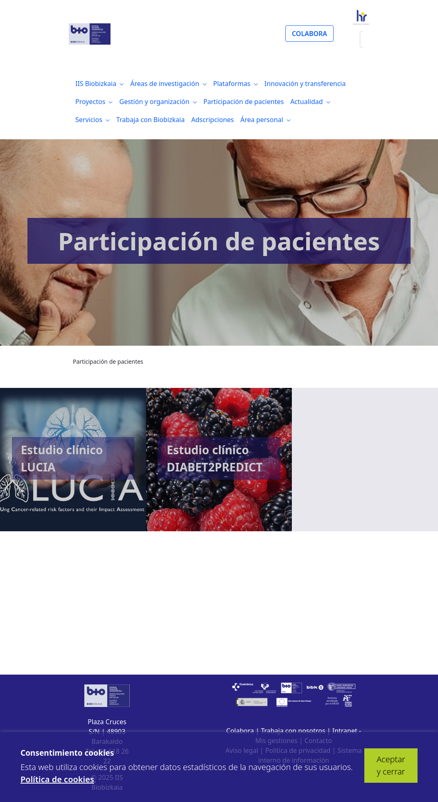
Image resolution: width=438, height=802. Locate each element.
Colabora (240, 730)
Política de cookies (57, 779)
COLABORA (309, 33)
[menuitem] (99, 84)
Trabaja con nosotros (293, 730)
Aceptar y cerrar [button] (391, 765)
